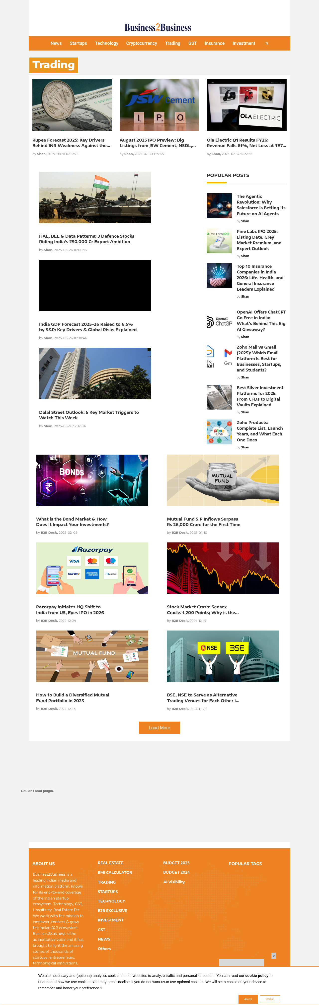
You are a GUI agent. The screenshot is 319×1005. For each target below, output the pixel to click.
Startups (78, 43)
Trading (172, 43)
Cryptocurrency (141, 43)
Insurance (215, 43)
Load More (159, 727)
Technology (106, 43)
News (56, 43)
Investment (244, 43)
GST (192, 43)
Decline (270, 999)
